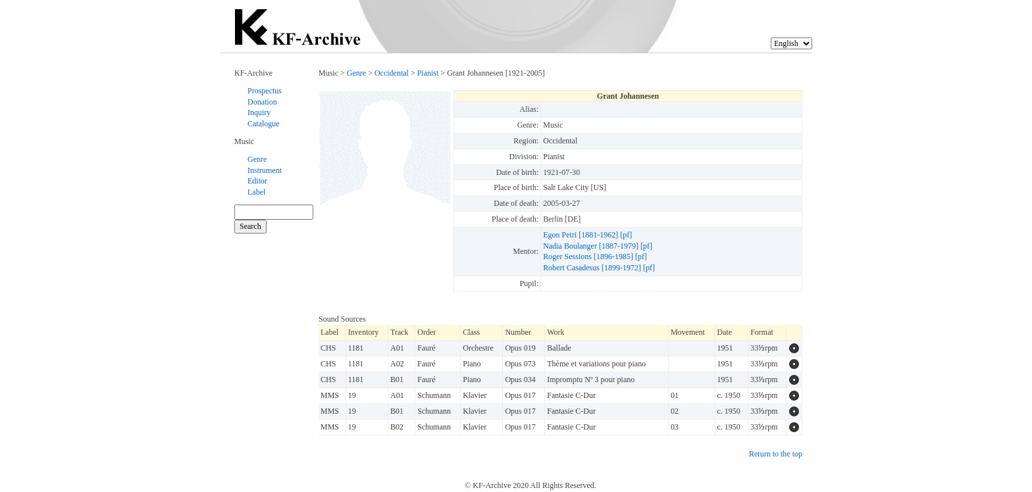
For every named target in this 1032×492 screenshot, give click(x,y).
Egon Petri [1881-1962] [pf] (587, 234)
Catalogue (263, 123)
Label (256, 192)
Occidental (391, 73)
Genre (257, 159)
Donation (262, 102)
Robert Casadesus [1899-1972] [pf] (599, 267)
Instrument (264, 170)
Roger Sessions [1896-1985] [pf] (595, 256)
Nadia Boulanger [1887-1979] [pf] (597, 246)
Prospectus (264, 90)
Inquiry (259, 112)
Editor (257, 180)
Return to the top (775, 453)
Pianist (428, 73)
